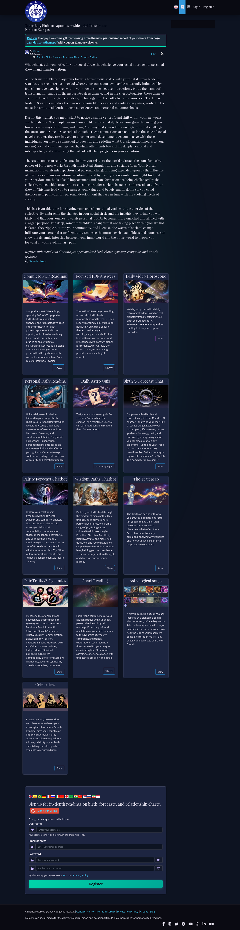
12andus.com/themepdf (42, 42)
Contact (80, 911)
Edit (153, 54)
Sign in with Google (43, 810)
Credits (144, 911)
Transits (40, 57)
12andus (36, 51)
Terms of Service (106, 911)
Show (58, 368)
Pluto (48, 57)
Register (208, 7)
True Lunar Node (71, 57)
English (93, 57)
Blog (152, 911)
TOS (65, 875)
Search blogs (35, 261)
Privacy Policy (80, 875)
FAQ (136, 911)
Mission (91, 911)
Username (35, 824)
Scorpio (84, 57)
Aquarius (57, 57)
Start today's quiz (104, 466)
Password (35, 854)
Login (196, 7)
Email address (37, 841)
